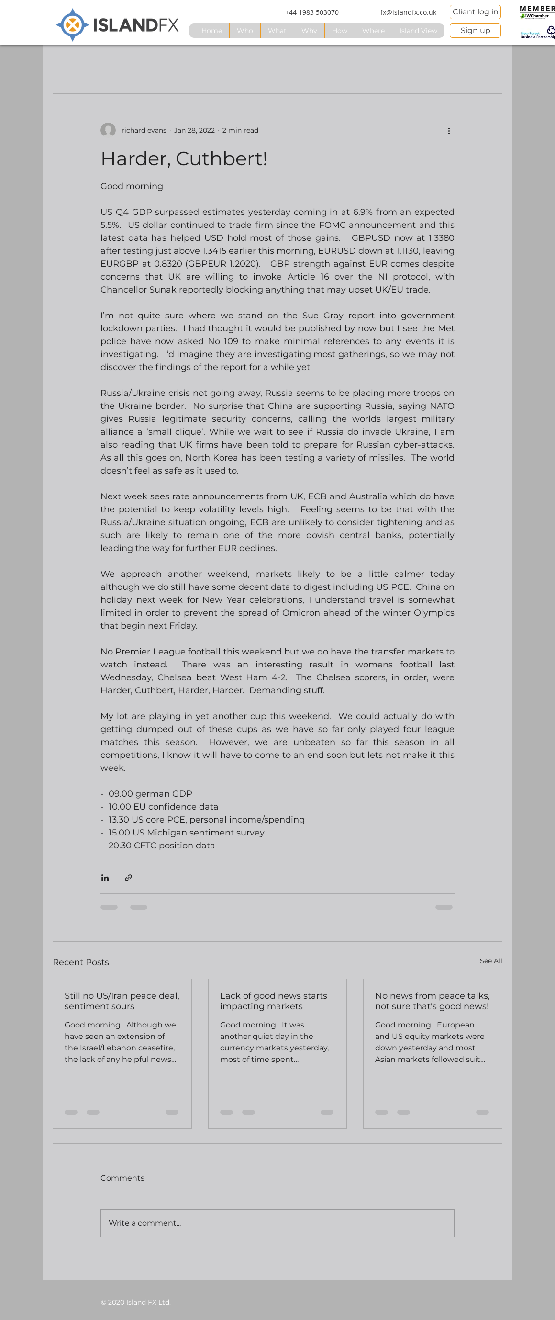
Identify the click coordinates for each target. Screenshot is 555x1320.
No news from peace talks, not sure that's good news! (432, 1001)
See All (491, 961)
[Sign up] (475, 30)
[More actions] (449, 130)
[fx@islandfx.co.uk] (408, 12)
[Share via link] (128, 877)
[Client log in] (475, 12)
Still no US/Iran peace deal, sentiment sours (122, 1001)
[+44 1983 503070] (312, 12)
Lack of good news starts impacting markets (273, 1001)
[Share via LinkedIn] (105, 877)
